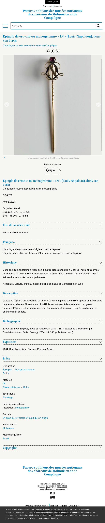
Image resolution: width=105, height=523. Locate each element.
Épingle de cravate (24, 369)
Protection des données (37, 506)
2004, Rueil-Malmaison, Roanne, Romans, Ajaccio (28, 349)
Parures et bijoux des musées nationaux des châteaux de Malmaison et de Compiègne (52, 14)
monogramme (22, 407)
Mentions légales (58, 506)
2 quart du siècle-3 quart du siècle (25, 418)
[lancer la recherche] (98, 26)
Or (4, 383)
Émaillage (8, 397)
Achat (6, 438)
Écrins (6, 373)
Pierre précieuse (11, 387)
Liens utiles (74, 506)
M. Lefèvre (8, 428)
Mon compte (47, 6)
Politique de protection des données (43, 518)
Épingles (50, 170)
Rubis (26, 387)
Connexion (58, 6)
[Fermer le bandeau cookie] (102, 509)
